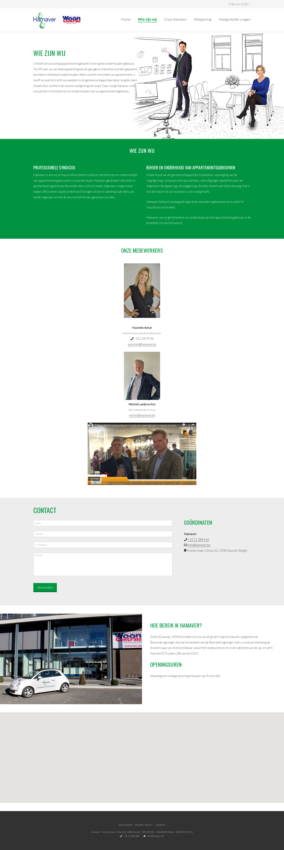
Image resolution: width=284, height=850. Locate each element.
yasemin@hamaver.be (142, 344)
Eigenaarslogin (239, 4)
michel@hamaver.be (142, 415)
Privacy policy (144, 824)
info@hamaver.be (199, 545)
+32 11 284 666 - (130, 835)
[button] (142, 753)
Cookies (160, 824)
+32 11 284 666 (198, 539)
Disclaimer (125, 824)
